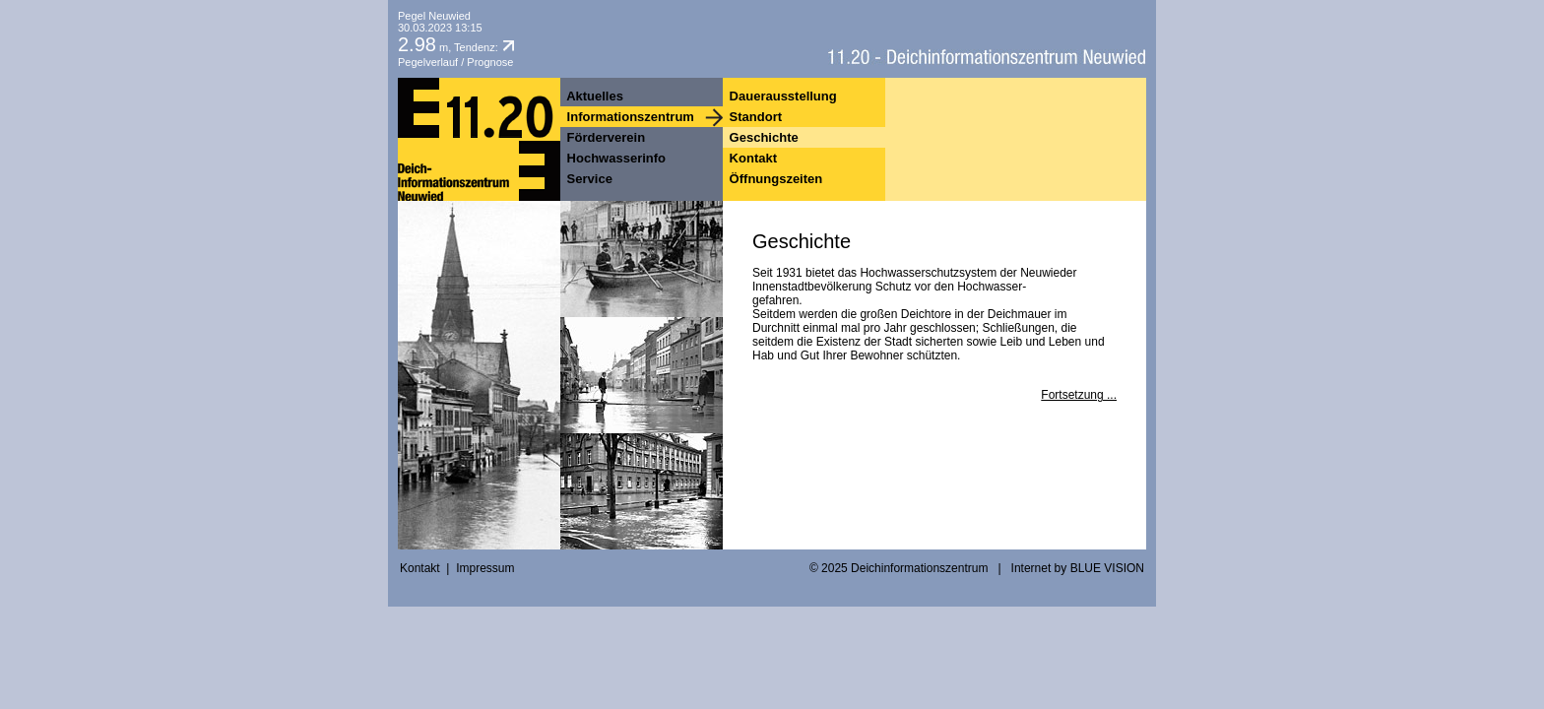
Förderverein (604, 137)
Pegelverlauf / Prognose (455, 62)
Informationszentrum (628, 116)
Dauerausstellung (781, 96)
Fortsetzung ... (1079, 395)
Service (587, 178)
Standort (754, 116)
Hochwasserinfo (614, 158)
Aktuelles (593, 96)
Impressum (485, 568)
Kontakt (751, 158)
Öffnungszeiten (774, 178)
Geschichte (762, 137)
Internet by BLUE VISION (1077, 568)
